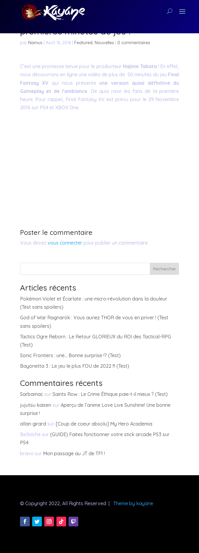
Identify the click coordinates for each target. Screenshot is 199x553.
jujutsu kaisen (35, 405)
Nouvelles (104, 42)
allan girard (33, 424)
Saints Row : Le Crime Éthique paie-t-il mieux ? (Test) (110, 394)
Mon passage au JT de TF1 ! (74, 453)
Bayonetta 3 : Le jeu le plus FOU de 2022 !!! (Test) (74, 366)
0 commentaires (133, 42)
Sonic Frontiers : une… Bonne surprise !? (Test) (70, 355)
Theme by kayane (133, 503)
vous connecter (65, 243)
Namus (35, 42)
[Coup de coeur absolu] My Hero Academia (104, 424)
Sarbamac (31, 394)
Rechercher (164, 269)
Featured (83, 42)
